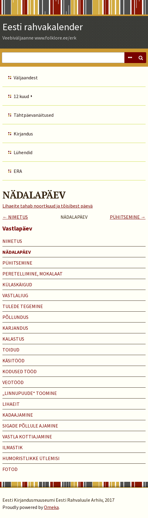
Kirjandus (23, 134)
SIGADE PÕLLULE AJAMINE (30, 426)
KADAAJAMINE (17, 415)
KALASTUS (13, 339)
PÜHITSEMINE (17, 263)
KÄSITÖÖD (13, 361)
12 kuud (21, 96)
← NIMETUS (15, 217)
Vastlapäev (17, 228)
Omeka (51, 507)
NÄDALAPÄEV (16, 252)
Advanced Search (129, 57)
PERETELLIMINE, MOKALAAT (32, 274)
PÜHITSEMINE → (128, 217)
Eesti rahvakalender (42, 27)
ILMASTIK (12, 447)
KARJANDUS (15, 328)
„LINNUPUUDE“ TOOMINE (29, 393)
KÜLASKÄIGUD (17, 284)
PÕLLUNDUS (15, 317)
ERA (18, 171)
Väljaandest (26, 78)
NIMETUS (12, 241)
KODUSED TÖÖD (19, 371)
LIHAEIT (11, 404)
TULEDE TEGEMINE (22, 306)
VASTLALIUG (15, 295)
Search (140, 57)
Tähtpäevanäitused (34, 115)
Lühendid (23, 152)
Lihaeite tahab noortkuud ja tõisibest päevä (47, 206)
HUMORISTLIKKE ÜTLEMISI (31, 458)
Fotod (10, 469)
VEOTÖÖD (13, 382)
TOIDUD (10, 350)
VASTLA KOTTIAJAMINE (27, 437)
